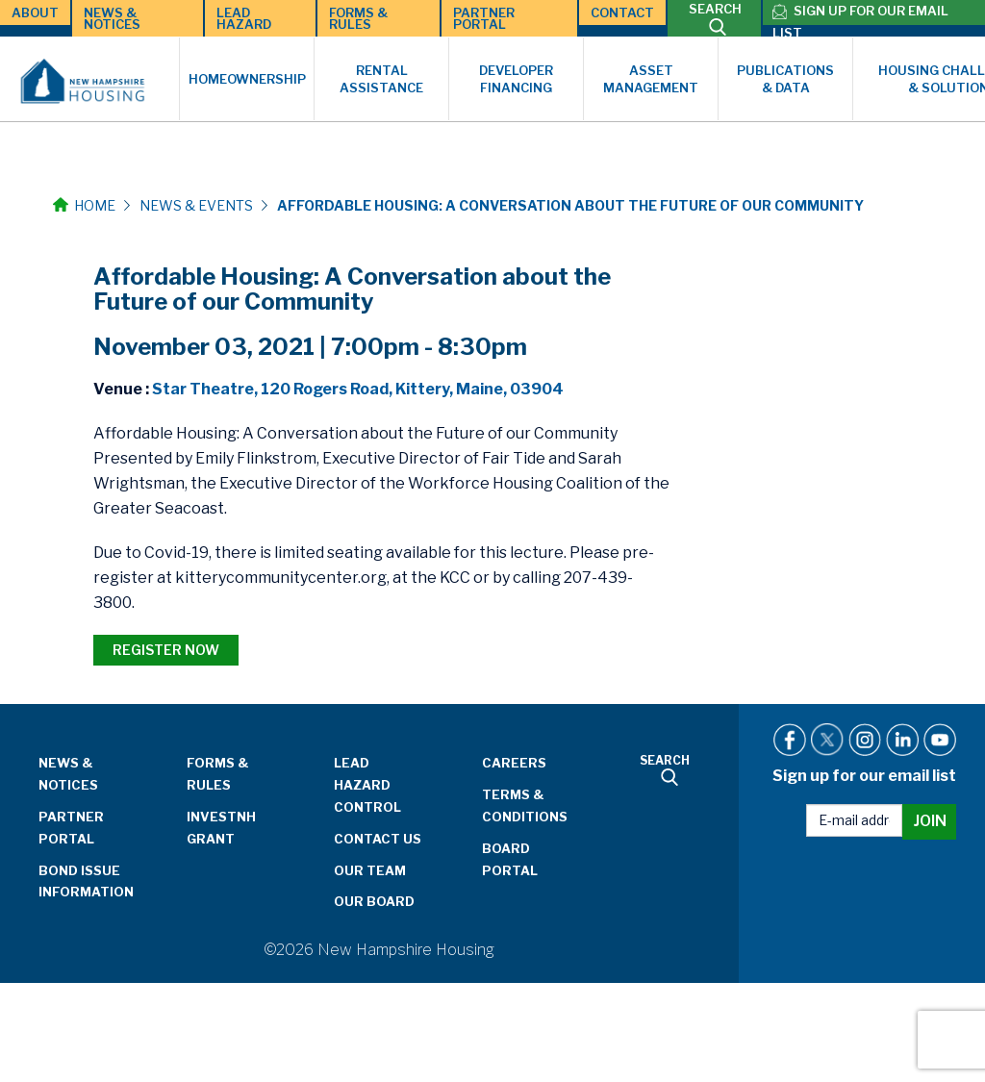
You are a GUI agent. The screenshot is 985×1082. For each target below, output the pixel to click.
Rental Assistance (381, 79)
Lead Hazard (243, 18)
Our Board (374, 901)
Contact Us (377, 838)
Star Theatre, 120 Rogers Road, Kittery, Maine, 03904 (358, 389)
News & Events (196, 205)
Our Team (370, 870)
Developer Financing (516, 79)
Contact (622, 12)
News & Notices (112, 18)
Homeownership (247, 79)
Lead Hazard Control (367, 785)
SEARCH (715, 18)
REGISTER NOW (166, 650)
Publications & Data (785, 79)
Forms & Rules (358, 18)
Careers (514, 762)
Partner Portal (484, 18)
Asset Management (650, 79)
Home (84, 205)
